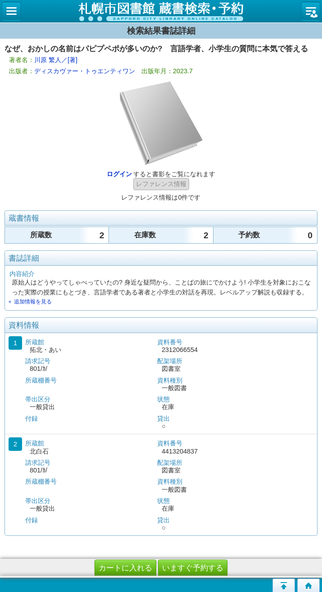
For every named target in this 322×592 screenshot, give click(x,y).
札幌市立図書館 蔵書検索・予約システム (161, 11)
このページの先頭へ (283, 585)
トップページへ (308, 585)
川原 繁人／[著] (55, 59)
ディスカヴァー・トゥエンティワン (84, 71)
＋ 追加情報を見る (29, 301)
